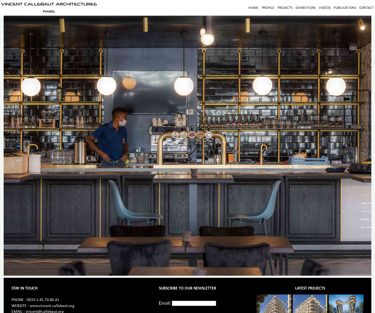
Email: (165, 303)
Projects (285, 8)
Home (253, 8)
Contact (366, 8)
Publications (345, 8)
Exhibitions (306, 8)
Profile (268, 8)
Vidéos (324, 8)
